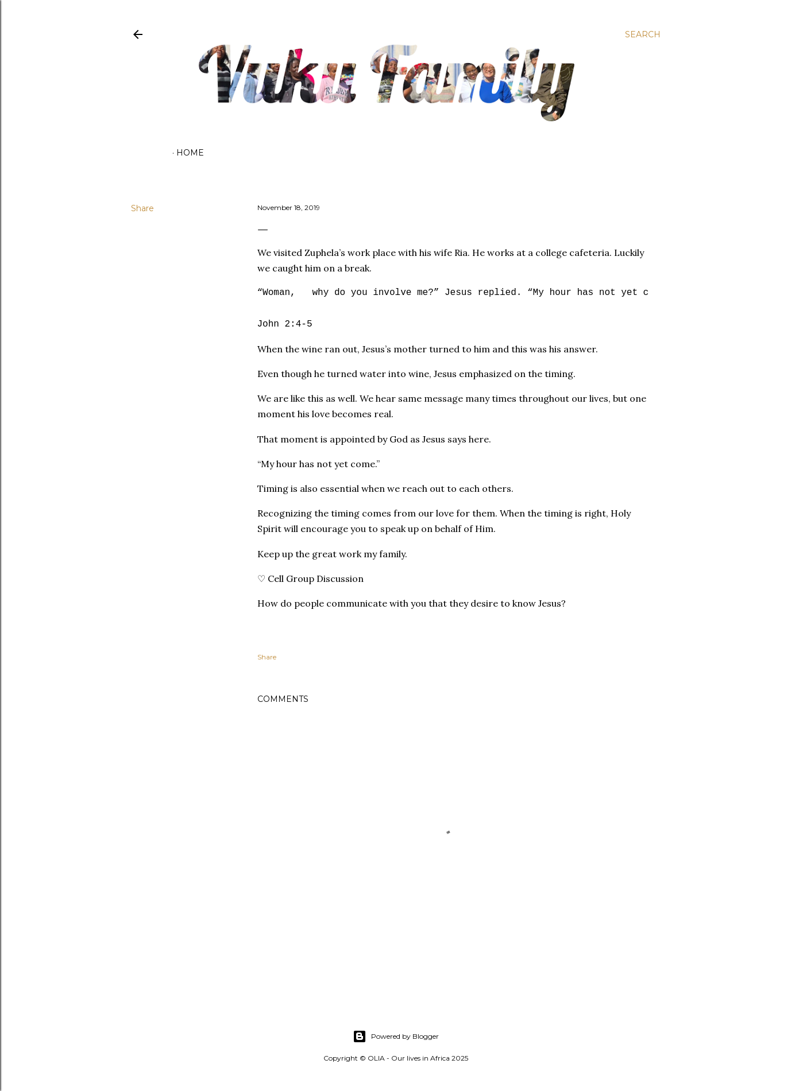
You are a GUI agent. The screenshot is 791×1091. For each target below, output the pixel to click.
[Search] (643, 34)
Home (190, 152)
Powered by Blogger (396, 1036)
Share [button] (142, 208)
